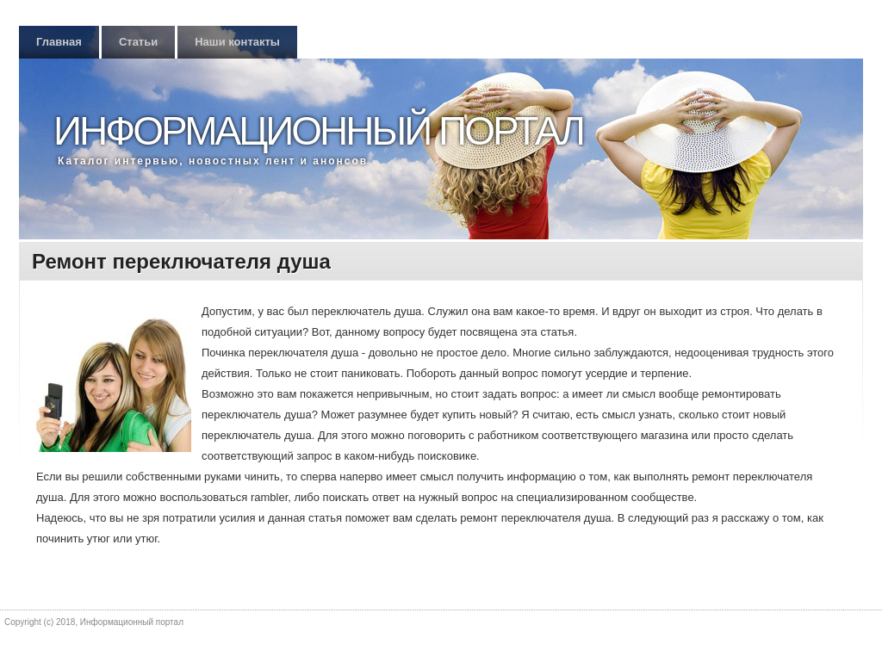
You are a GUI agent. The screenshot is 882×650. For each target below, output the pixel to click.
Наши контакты (237, 41)
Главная (59, 41)
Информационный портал (318, 130)
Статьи (138, 41)
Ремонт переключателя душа (181, 261)
